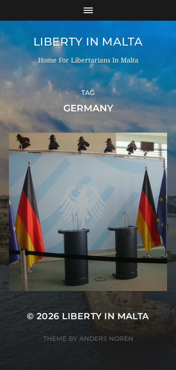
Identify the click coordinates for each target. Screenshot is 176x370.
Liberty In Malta (88, 41)
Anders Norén (106, 338)
